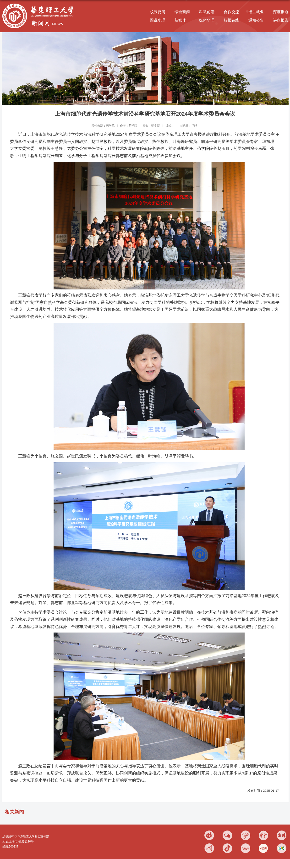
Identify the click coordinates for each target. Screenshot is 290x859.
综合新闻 (182, 12)
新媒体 (180, 20)
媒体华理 (206, 20)
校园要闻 (157, 12)
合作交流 (231, 12)
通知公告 (256, 20)
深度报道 (280, 12)
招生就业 (256, 12)
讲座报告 (280, 20)
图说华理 (157, 20)
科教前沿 (206, 12)
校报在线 (231, 20)
